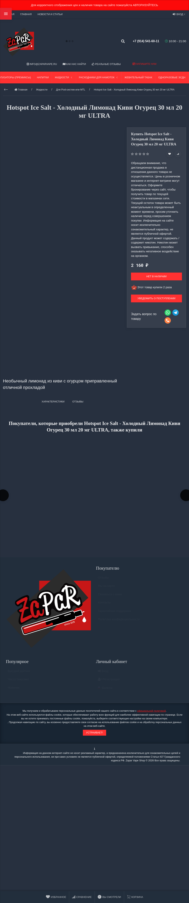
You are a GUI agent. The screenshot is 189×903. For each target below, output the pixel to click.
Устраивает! (94, 733)
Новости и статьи (50, 14)
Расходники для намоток (98, 77)
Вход (179, 14)
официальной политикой (151, 711)
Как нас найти (74, 64)
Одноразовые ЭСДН (171, 77)
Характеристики (53, 401)
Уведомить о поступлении (157, 298)
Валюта (105, 690)
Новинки (13, 690)
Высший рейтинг (19, 673)
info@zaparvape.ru (42, 64)
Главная (25, 14)
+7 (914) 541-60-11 (143, 41)
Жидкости (64, 77)
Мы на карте (106, 588)
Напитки (43, 77)
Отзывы (103, 580)
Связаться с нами (110, 597)
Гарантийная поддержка (114, 613)
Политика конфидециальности (119, 622)
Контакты (104, 605)
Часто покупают (18, 682)
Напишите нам (144, 63)
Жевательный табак (138, 77)
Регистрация (109, 682)
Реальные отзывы (106, 64)
